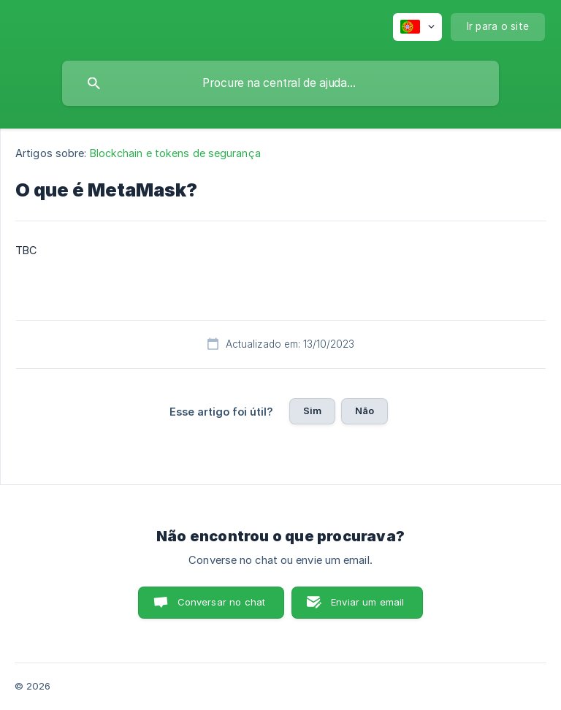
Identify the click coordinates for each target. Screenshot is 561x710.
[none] (417, 27)
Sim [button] (312, 410)
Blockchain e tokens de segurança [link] (175, 153)
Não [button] (364, 410)
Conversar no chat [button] (222, 602)
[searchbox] (280, 83)
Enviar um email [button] (367, 602)
